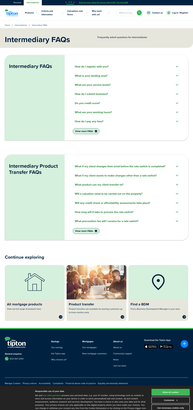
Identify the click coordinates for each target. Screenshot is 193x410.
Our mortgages (89, 347)
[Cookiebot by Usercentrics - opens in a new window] (17, 405)
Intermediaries (21, 25)
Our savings (57, 347)
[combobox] (127, 13)
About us (117, 347)
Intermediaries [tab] (33, 2)
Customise (170, 380)
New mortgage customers (94, 353)
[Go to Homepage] (11, 13)
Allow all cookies (171, 372)
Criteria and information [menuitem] (52, 12)
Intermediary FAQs (39, 25)
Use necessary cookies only (170, 388)
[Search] (139, 12)
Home (7, 25)
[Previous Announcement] (66, 2)
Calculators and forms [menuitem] (77, 12)
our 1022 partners (52, 375)
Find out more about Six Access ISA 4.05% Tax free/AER (104, 2)
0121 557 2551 (17, 358)
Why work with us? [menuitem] (100, 12)
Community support (122, 353)
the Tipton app (58, 353)
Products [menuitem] (31, 12)
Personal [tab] (17, 2)
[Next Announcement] (74, 2)
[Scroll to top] (184, 344)
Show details (41, 405)
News (116, 359)
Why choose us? (59, 359)
